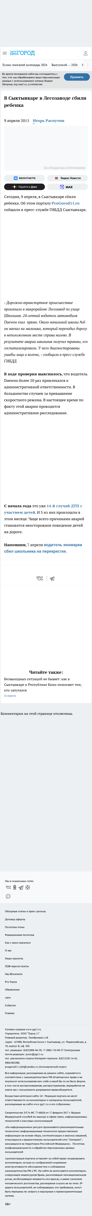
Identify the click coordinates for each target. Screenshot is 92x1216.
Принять (77, 77)
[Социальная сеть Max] (67, 187)
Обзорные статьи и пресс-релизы (25, 911)
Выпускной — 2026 (65, 65)
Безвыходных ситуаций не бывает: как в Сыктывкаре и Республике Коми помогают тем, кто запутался (46, 688)
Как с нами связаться (17, 942)
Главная (9, 1013)
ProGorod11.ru (65, 203)
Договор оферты (15, 919)
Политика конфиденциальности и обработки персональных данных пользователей (44, 1148)
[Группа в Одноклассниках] (14, 887)
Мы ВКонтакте (13, 974)
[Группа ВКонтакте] (24, 178)
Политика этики (14, 927)
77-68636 (40, 1112)
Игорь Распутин (48, 120)
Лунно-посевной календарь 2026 (24, 65)
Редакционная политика (19, 934)
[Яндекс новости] (67, 178)
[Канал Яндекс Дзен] (24, 187)
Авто (8, 997)
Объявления (12, 989)
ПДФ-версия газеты (17, 966)
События (10, 1005)
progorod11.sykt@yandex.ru (21, 1066)
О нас (8, 950)
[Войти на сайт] (85, 53)
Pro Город (11, 981)
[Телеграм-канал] (21, 887)
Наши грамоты (14, 958)
